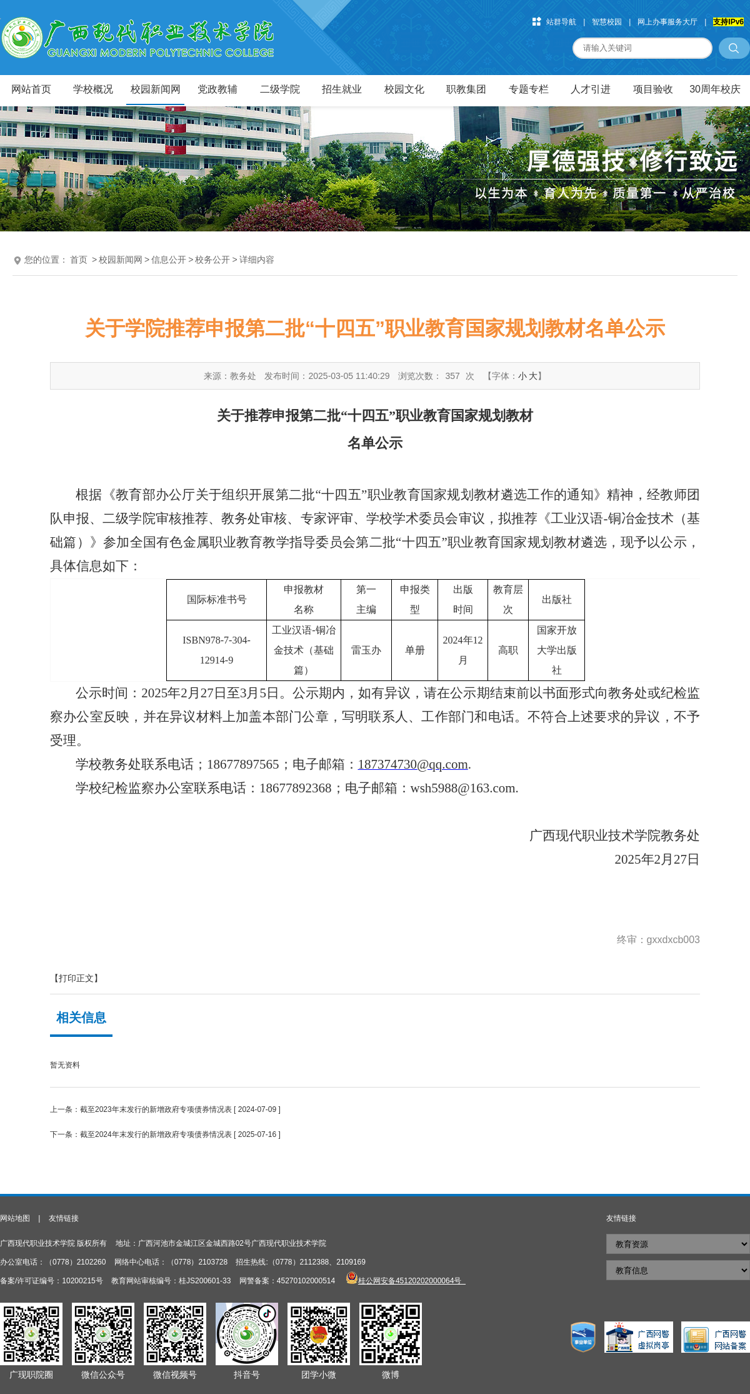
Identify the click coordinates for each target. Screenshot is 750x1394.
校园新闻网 (156, 89)
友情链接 (64, 1218)
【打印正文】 (76, 978)
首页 (79, 260)
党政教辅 (218, 89)
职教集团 (466, 89)
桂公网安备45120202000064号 (412, 1280)
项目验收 (653, 89)
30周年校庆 (715, 89)
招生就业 (342, 89)
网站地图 (15, 1218)
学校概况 (93, 89)
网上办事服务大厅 (668, 22)
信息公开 (168, 260)
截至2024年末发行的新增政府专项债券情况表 (156, 1134)
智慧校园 (607, 22)
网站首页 (31, 89)
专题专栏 (529, 89)
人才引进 (591, 89)
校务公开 (212, 260)
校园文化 (404, 89)
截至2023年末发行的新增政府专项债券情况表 (156, 1109)
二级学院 (280, 89)
